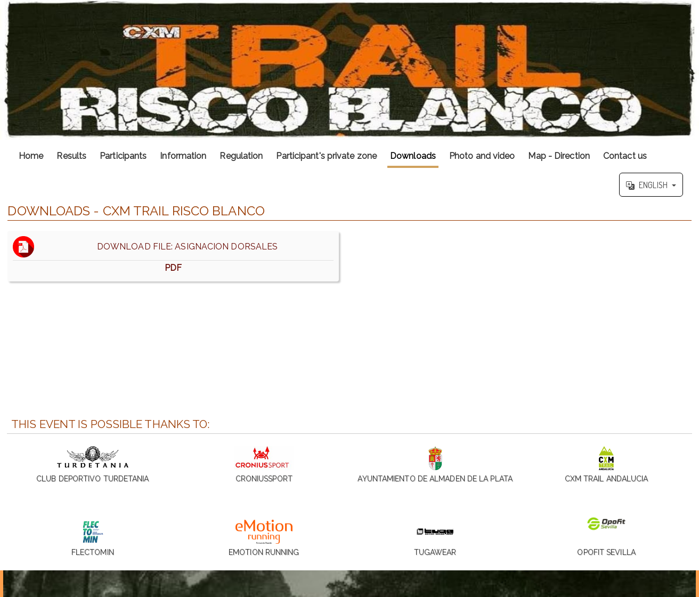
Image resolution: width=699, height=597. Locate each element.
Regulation (241, 156)
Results (71, 156)
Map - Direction (559, 156)
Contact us (625, 156)
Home (31, 156)
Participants (123, 156)
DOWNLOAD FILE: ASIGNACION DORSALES (173, 256)
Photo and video (482, 156)
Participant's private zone (326, 156)
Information (183, 156)
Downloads (413, 156)
